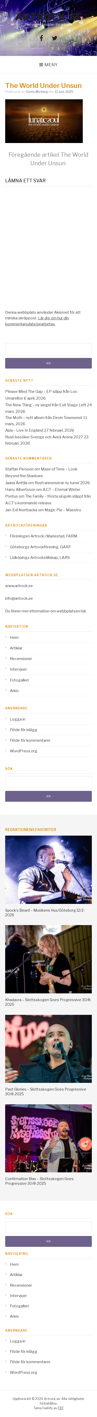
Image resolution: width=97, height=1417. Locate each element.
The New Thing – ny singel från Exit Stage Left (45, 405)
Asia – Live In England (24, 430)
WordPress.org (23, 751)
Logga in (17, 719)
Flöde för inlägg (23, 730)
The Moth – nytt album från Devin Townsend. (44, 417)
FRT (61, 1408)
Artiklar (16, 648)
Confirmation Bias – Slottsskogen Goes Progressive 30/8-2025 (39, 1181)
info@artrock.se (19, 598)
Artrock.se (48, 17)
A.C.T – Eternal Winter (61, 489)
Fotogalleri (19, 680)
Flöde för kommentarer (30, 740)
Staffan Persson (19, 469)
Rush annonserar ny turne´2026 (62, 483)
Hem (14, 637)
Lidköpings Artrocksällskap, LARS (40, 557)
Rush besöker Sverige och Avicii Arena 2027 (44, 437)
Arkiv (14, 690)
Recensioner (21, 658)
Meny (51, 64)
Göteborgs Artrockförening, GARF (40, 547)
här (83, 611)
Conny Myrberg (37, 92)
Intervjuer (18, 669)
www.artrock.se (19, 585)
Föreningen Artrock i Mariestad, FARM (43, 536)
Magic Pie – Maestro (62, 510)
